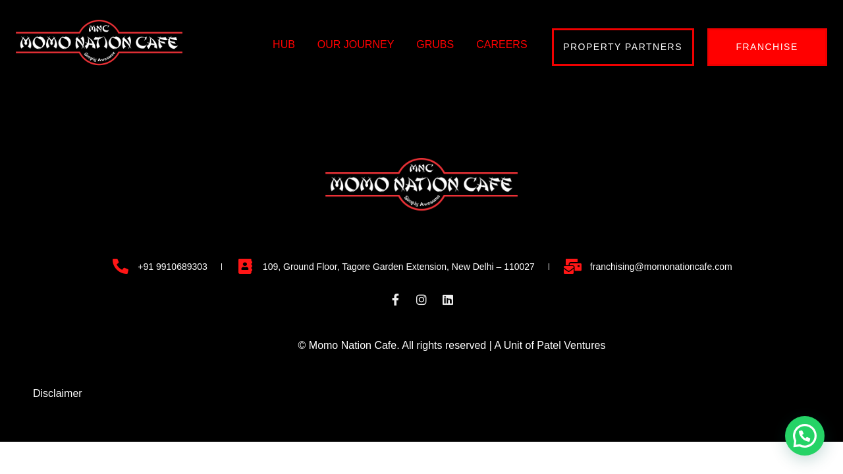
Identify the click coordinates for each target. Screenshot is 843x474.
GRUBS (435, 44)
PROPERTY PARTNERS (622, 46)
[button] (805, 436)
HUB (284, 44)
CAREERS (501, 44)
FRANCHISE (767, 46)
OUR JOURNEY (355, 44)
